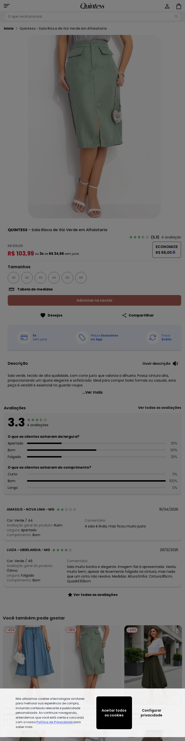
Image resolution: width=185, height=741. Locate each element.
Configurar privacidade (151, 713)
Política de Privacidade (54, 722)
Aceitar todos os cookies (114, 713)
